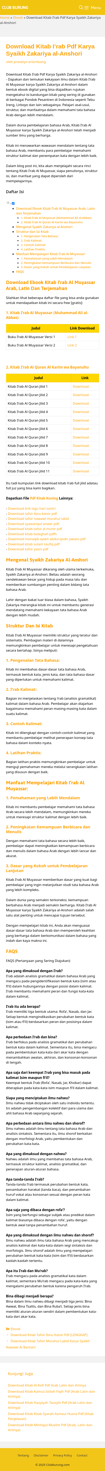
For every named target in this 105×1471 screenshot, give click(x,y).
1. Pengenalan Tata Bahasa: (40, 236)
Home (5, 17)
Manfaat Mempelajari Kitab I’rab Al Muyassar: (51, 254)
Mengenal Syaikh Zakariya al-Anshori (44, 227)
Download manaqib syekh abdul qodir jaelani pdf (47, 539)
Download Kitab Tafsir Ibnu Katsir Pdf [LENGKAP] (49, 1334)
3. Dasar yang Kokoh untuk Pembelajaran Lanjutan (56, 267)
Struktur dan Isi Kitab (32, 231)
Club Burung (15, 7)
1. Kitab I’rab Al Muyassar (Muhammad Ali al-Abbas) (56, 218)
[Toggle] (13, 203)
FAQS (20, 271)
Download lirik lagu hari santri (32, 508)
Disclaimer (41, 1455)
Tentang (23, 1455)
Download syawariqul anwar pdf (33, 523)
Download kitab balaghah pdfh (32, 534)
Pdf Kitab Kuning (44, 498)
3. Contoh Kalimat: (33, 245)
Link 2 (72, 345)
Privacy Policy (62, 1455)
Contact (82, 1455)
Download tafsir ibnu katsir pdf (32, 513)
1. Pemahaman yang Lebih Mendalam (47, 258)
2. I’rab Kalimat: (31, 240)
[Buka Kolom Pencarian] (81, 7)
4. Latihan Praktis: (33, 249)
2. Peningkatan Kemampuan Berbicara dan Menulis (56, 263)
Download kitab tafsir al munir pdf (35, 528)
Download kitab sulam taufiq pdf (34, 544)
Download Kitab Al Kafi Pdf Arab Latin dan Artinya (47, 1385)
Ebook (18, 17)
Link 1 (72, 336)
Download (81, 386)
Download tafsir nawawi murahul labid (38, 518)
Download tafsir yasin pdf (28, 549)
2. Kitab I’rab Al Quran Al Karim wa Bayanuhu (52, 222)
